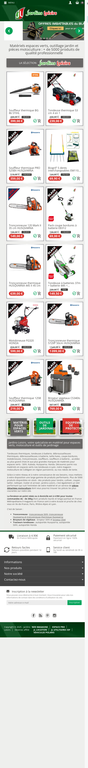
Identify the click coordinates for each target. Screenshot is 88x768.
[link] (33, 615)
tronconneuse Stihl (38, 514)
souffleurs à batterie (59, 458)
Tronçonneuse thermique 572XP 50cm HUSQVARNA (64, 342)
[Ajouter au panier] (39, 121)
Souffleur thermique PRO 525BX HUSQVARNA (24, 169)
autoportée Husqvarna (47, 522)
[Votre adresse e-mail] (37, 602)
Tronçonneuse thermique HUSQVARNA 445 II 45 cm (25, 284)
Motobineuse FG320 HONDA (21, 342)
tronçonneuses (29, 458)
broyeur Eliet (59, 519)
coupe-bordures (69, 456)
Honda (51, 464)
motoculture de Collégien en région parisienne (30, 469)
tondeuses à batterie (41, 453)
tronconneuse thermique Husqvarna (45, 517)
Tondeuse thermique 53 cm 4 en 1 (63, 112)
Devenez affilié (22, 629)
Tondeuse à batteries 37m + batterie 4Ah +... (64, 284)
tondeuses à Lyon (47, 467)
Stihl (24, 464)
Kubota (31, 464)
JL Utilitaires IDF (60, 629)
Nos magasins (40, 627)
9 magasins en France (33, 501)
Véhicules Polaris (44, 632)
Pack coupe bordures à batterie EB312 (62, 227)
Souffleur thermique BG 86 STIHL (23, 112)
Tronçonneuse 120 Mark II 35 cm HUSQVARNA (25, 227)
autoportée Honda (28, 525)
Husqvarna (41, 464)
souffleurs (43, 458)
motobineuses (14, 458)
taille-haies (54, 456)
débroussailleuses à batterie (34, 456)
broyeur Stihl (43, 519)
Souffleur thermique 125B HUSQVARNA (25, 399)
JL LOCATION (40, 629)
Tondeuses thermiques (18, 453)
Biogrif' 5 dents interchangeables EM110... (64, 169)
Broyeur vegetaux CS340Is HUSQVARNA (64, 399)
